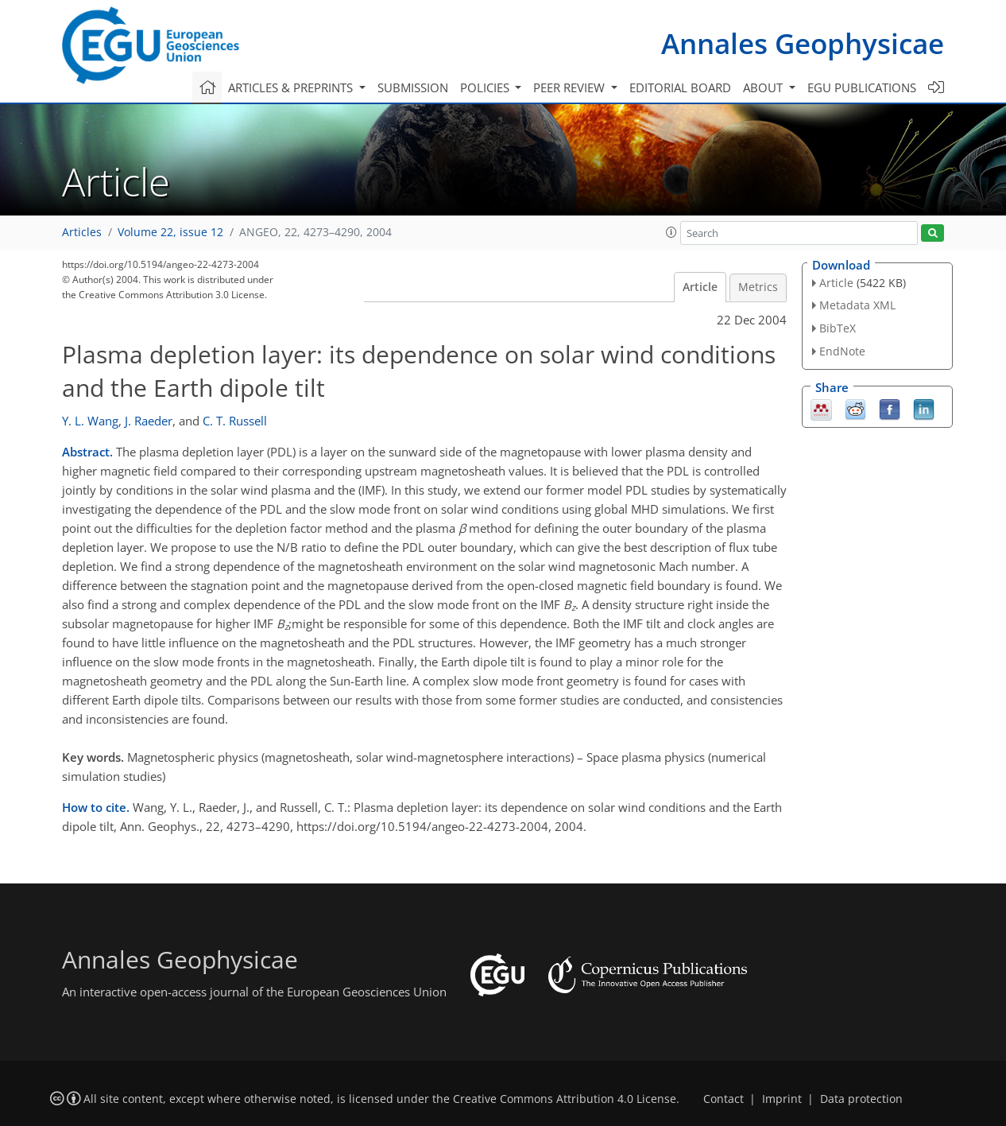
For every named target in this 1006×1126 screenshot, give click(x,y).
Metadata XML (857, 305)
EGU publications (861, 87)
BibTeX (837, 328)
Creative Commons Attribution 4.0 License (564, 1099)
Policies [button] (486, 87)
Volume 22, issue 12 (170, 232)
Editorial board (680, 87)
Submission (412, 87)
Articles (82, 232)
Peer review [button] (570, 87)
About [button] (764, 87)
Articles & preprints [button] (292, 87)
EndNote (842, 351)
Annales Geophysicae (802, 43)
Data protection (861, 1099)
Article (700, 287)
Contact (723, 1099)
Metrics (758, 287)
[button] (671, 232)
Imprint (782, 1099)
